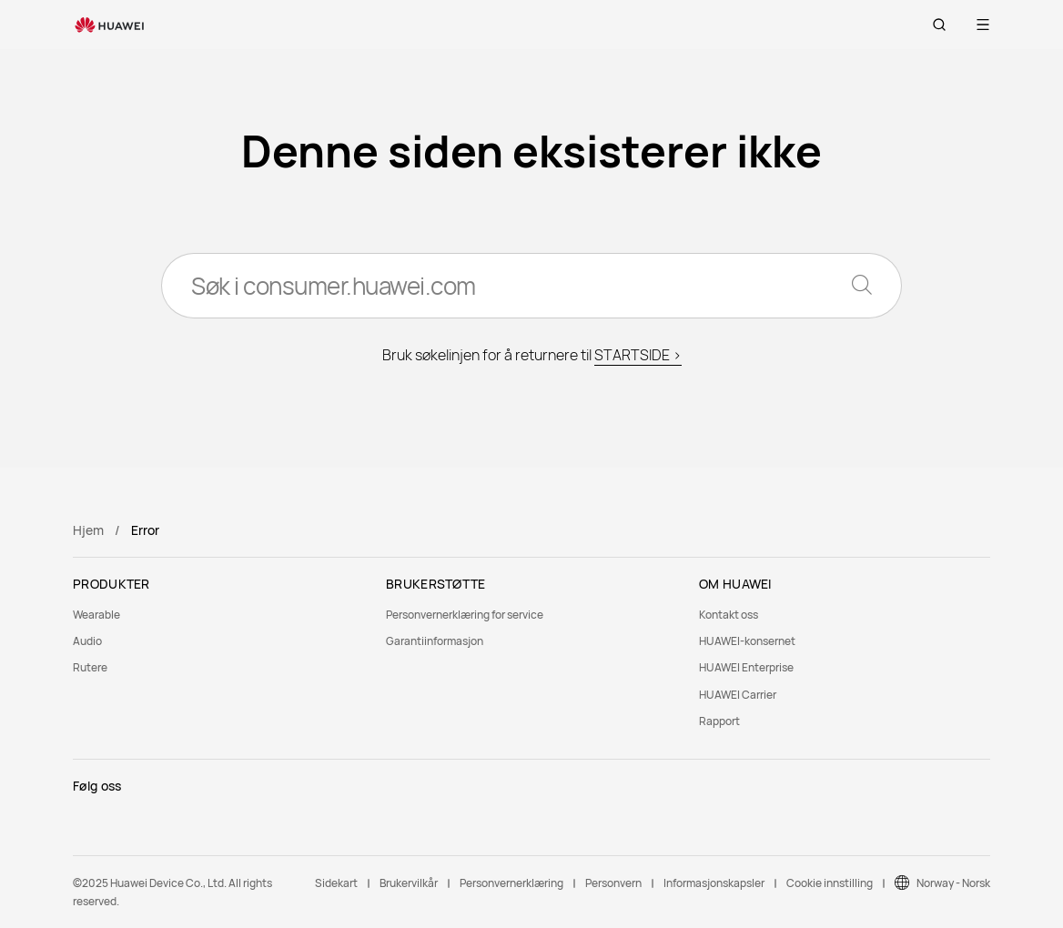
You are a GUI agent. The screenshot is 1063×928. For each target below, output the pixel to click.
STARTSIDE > (638, 355)
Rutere (90, 667)
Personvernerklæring (511, 883)
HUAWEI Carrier (737, 694)
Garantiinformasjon (434, 641)
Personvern (613, 883)
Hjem (88, 530)
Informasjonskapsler (713, 883)
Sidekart (336, 883)
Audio (87, 641)
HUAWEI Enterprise (746, 667)
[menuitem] (218, 614)
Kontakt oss (728, 614)
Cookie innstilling (829, 883)
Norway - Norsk (953, 883)
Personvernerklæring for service (464, 614)
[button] (939, 24)
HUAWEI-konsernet (747, 641)
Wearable (96, 614)
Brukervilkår (409, 883)
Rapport (719, 721)
